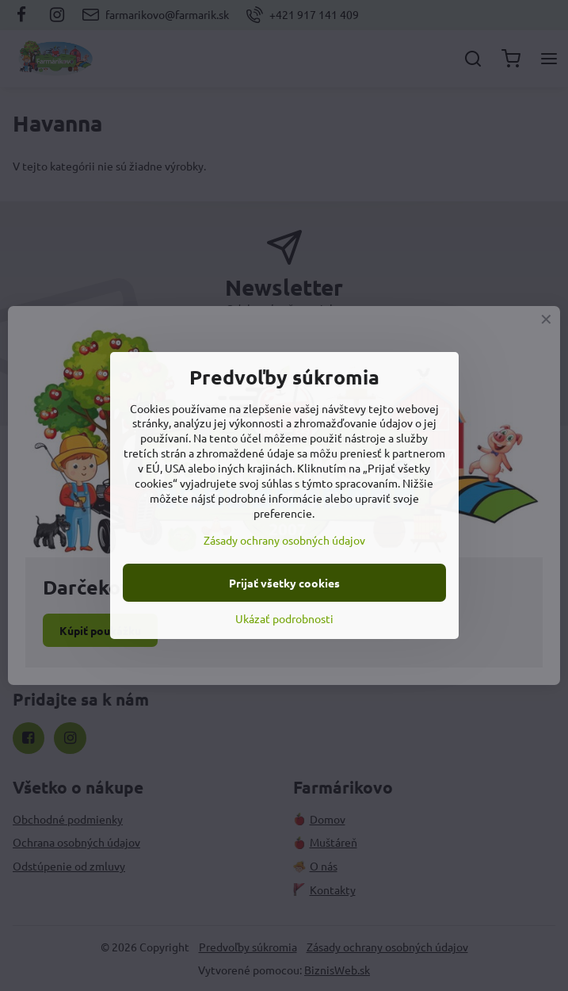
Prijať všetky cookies (284, 583)
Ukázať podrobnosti (284, 618)
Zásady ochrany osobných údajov (284, 540)
